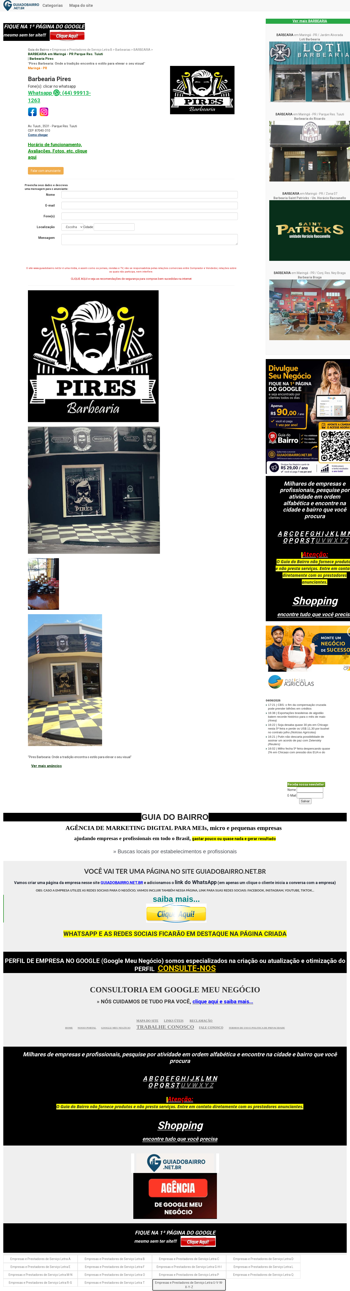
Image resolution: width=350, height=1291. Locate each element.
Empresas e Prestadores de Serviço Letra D (263, 1259)
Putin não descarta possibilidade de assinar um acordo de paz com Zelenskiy (296, 740)
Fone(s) (49, 216)
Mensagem (46, 238)
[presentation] (131, 256)
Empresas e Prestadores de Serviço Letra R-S (40, 1282)
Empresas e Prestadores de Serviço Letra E (40, 1267)
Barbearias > (124, 49)
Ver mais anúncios (46, 766)
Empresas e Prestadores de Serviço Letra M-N (40, 1274)
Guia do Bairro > (40, 49)
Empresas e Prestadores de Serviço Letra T (115, 1282)
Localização (46, 227)
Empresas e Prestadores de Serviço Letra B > (83, 49)
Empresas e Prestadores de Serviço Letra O (115, 1274)
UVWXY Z (331, 540)
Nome (50, 194)
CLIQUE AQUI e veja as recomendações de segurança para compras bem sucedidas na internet (131, 278)
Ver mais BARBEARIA (310, 21)
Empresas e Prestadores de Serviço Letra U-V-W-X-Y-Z (189, 1285)
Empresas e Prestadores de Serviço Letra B (115, 1259)
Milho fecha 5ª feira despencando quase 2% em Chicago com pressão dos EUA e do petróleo (299, 752)
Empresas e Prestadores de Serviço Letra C (189, 1259)
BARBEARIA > (143, 49)
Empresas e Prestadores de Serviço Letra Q (263, 1274)
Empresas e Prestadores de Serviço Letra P (189, 1274)
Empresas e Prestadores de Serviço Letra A (40, 1259)
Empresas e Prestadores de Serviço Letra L (263, 1267)
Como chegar (38, 135)
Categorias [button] (52, 5)
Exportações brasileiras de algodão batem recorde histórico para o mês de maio (296, 716)
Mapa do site (81, 5)
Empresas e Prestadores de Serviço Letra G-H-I (189, 1267)
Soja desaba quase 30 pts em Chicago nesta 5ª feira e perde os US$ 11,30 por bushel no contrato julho (298, 728)
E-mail (50, 205)
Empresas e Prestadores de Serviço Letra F (115, 1267)
